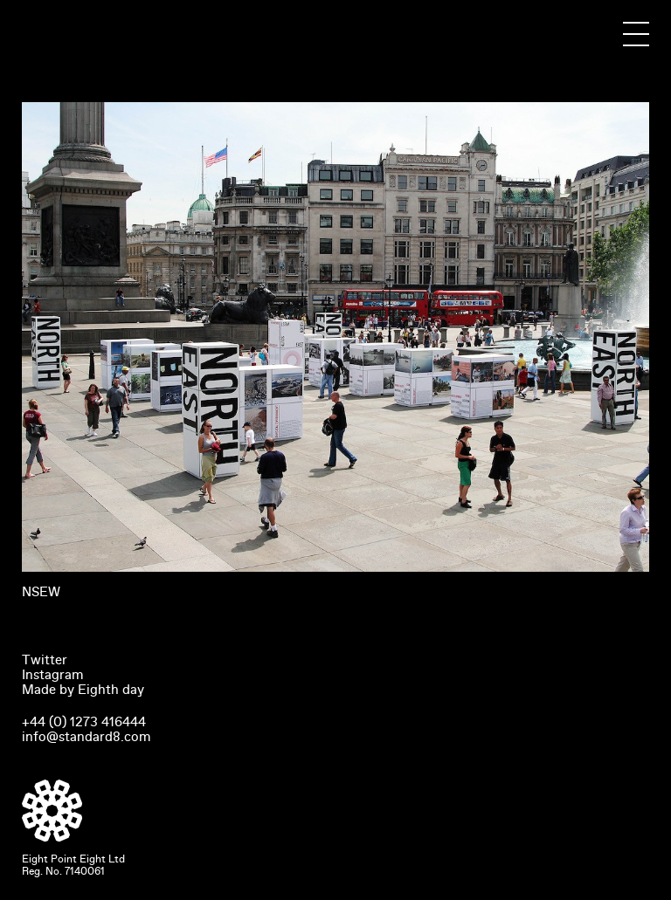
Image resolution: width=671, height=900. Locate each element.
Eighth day (111, 690)
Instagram (53, 675)
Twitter (44, 660)
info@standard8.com (86, 737)
